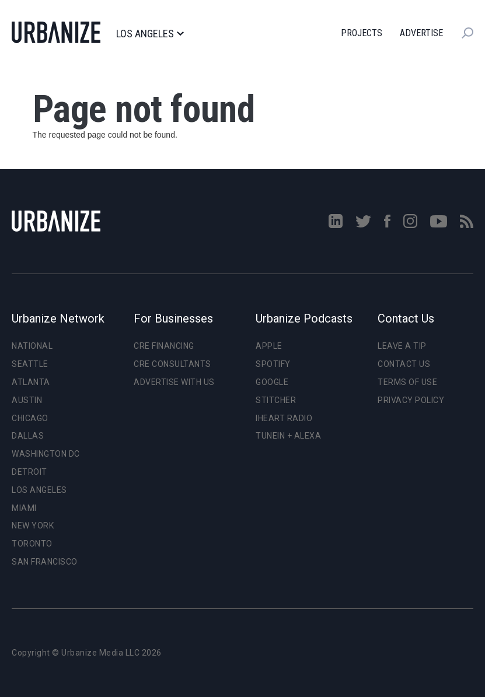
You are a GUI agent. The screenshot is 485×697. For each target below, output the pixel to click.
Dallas (28, 435)
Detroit (29, 472)
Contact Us (404, 364)
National (32, 346)
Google (272, 382)
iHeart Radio (284, 418)
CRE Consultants (172, 364)
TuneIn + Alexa (288, 435)
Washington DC (46, 453)
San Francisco (45, 561)
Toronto (32, 543)
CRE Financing (164, 346)
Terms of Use (407, 382)
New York (33, 525)
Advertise (421, 32)
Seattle (30, 364)
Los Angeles (149, 34)
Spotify (273, 364)
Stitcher (276, 400)
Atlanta (31, 382)
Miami (24, 508)
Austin (27, 400)
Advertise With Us (174, 382)
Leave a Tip (402, 346)
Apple (269, 346)
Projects (361, 32)
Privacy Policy (411, 400)
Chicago (30, 418)
